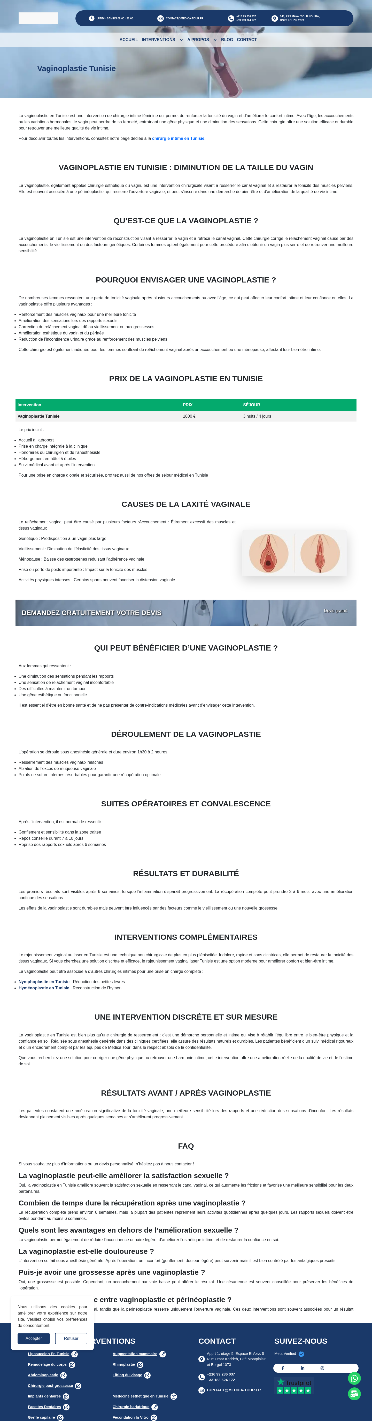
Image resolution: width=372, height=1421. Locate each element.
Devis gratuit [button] (335, 610)
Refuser (71, 1338)
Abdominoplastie (43, 1375)
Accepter (34, 1338)
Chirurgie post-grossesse (50, 1386)
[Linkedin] (302, 1368)
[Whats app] (354, 1378)
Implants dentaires (44, 1396)
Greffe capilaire (41, 1417)
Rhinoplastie (124, 1364)
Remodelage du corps (47, 1364)
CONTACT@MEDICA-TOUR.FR (184, 18)
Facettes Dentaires (44, 1407)
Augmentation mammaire (135, 1354)
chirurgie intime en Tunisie (178, 138)
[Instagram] (322, 1368)
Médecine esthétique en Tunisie (140, 1396)
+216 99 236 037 (246, 16)
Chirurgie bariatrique (131, 1407)
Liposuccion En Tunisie (48, 1354)
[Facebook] (283, 1368)
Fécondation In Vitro (131, 1417)
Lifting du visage (127, 1375)
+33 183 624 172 (246, 20)
